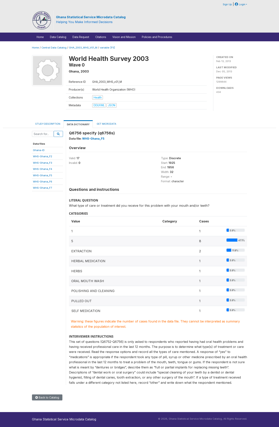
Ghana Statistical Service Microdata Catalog (91, 17)
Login (240, 4)
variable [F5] (107, 47)
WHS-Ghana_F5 (42, 175)
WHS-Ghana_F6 (42, 181)
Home (40, 37)
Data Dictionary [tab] (78, 124)
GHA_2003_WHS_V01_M (83, 47)
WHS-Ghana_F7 (42, 187)
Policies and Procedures (157, 37)
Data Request (80, 37)
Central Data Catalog (53, 47)
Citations (100, 37)
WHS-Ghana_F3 (42, 162)
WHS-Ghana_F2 (42, 156)
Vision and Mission (124, 37)
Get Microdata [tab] (106, 123)
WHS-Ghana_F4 (42, 168)
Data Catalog (58, 37)
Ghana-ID (39, 150)
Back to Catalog (47, 397)
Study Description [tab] (47, 123)
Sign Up (227, 4)
